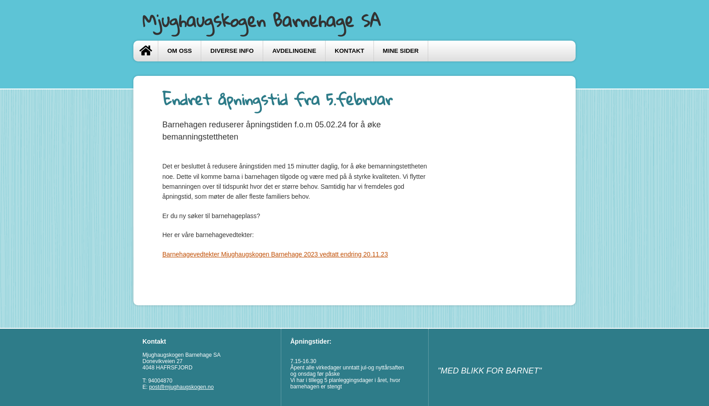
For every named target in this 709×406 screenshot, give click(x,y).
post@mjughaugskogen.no (181, 387)
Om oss (179, 50)
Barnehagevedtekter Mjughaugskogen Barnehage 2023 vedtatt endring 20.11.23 (275, 254)
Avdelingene (294, 50)
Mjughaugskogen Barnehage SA (261, 20)
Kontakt (349, 50)
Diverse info (232, 50)
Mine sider (401, 50)
